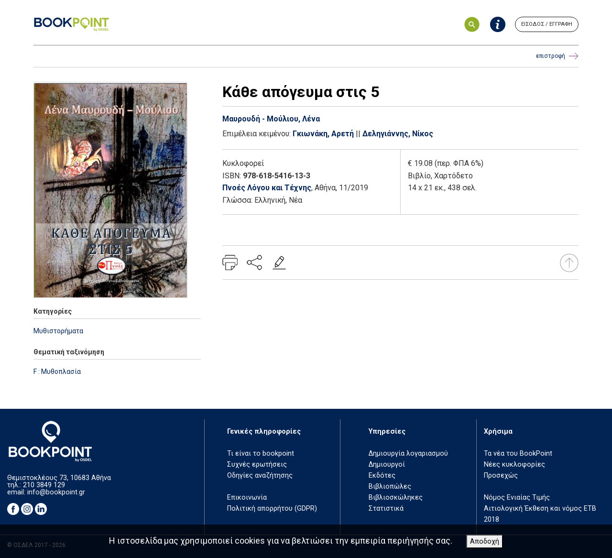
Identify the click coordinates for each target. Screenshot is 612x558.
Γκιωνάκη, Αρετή (323, 133)
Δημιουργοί (387, 464)
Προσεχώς (501, 475)
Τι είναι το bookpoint (260, 453)
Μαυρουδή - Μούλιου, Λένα (271, 118)
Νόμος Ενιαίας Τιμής (517, 497)
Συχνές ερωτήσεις (257, 464)
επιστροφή (557, 56)
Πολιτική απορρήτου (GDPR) (272, 508)
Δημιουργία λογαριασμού (408, 453)
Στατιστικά (386, 508)
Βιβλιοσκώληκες (396, 497)
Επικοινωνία (247, 497)
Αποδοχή (484, 541)
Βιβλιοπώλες (390, 486)
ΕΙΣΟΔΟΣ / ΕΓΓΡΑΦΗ (546, 24)
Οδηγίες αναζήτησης (260, 475)
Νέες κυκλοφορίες (514, 464)
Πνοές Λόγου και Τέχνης (266, 187)
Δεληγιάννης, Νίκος (397, 133)
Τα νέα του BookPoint (518, 453)
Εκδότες (382, 475)
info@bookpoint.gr (56, 492)
